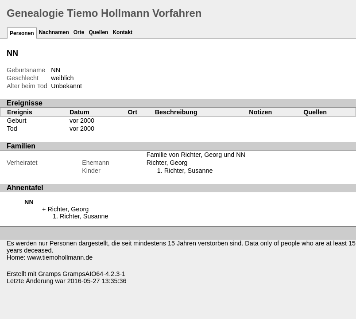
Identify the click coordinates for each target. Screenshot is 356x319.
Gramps (49, 273)
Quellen (98, 32)
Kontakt (122, 32)
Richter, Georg (167, 162)
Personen (22, 33)
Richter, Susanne (188, 170)
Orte (79, 32)
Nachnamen (54, 32)
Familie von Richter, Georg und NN (196, 154)
